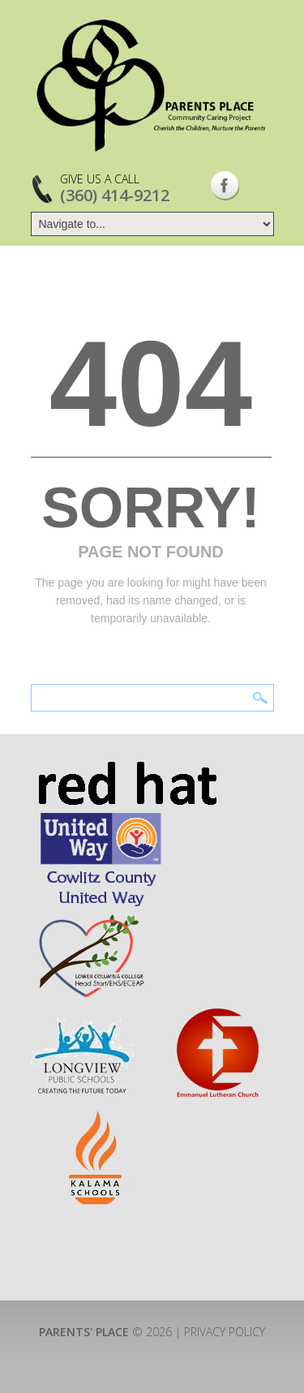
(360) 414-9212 (114, 195)
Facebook (225, 185)
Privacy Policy (224, 1331)
